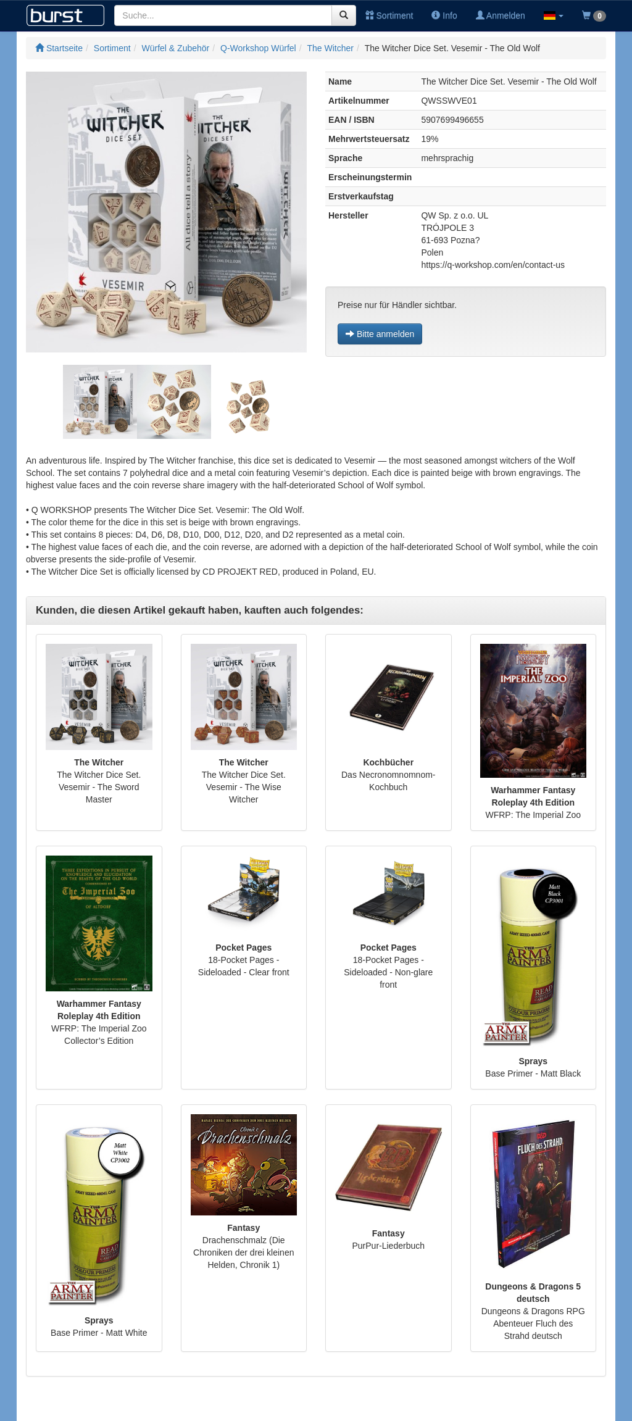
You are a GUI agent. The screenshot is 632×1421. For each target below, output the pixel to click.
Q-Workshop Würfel (258, 48)
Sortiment (389, 15)
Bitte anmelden (380, 334)
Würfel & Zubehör (176, 48)
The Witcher (330, 48)
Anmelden (500, 15)
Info (444, 15)
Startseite (59, 48)
